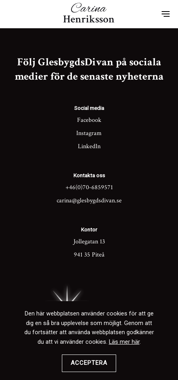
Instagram (89, 133)
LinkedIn (89, 146)
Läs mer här (124, 342)
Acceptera (89, 362)
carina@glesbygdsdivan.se (89, 200)
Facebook (89, 120)
